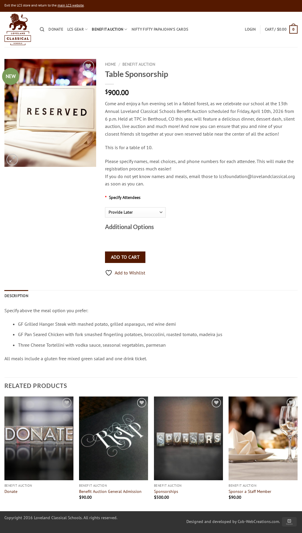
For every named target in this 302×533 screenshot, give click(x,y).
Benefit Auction (109, 29)
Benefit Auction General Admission (110, 491)
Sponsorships (166, 491)
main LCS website (71, 5)
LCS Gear (77, 29)
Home (110, 64)
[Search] (42, 29)
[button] (281, 29)
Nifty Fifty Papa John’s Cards (160, 29)
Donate (55, 29)
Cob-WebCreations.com (258, 521)
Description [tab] (16, 295)
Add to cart (125, 257)
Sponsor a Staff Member (250, 491)
